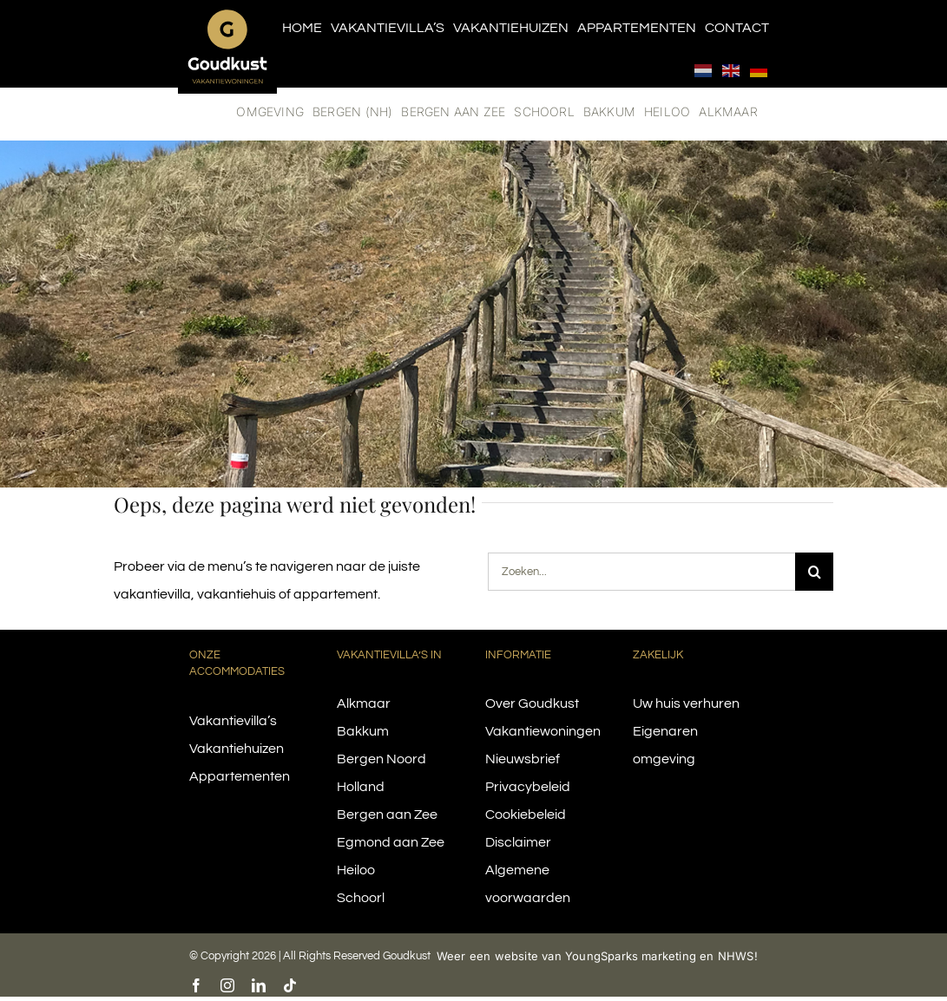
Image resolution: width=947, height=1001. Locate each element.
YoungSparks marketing (630, 956)
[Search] (814, 572)
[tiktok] (290, 985)
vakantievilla (152, 594)
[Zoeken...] (641, 572)
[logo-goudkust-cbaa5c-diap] (227, 16)
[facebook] (196, 985)
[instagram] (227, 985)
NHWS (736, 956)
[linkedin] (259, 985)
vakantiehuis (236, 594)
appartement (335, 594)
